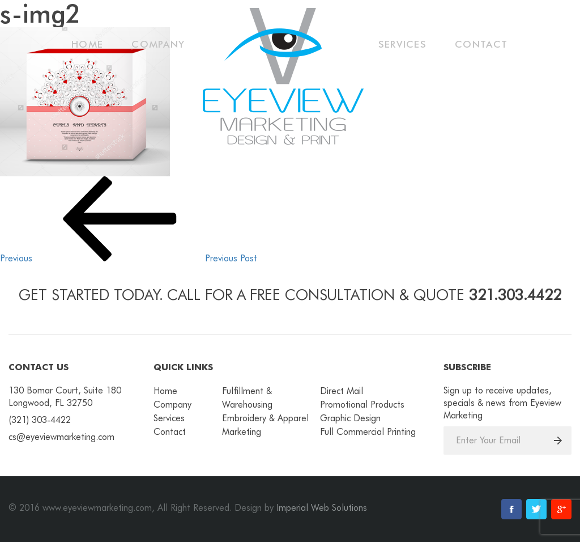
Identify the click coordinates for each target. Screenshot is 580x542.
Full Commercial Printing (368, 431)
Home (87, 44)
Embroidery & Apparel (265, 418)
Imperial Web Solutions (321, 507)
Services (402, 44)
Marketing (241, 431)
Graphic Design (350, 418)
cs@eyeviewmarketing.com (61, 436)
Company (158, 44)
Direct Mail (341, 391)
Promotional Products (362, 404)
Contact (481, 44)
